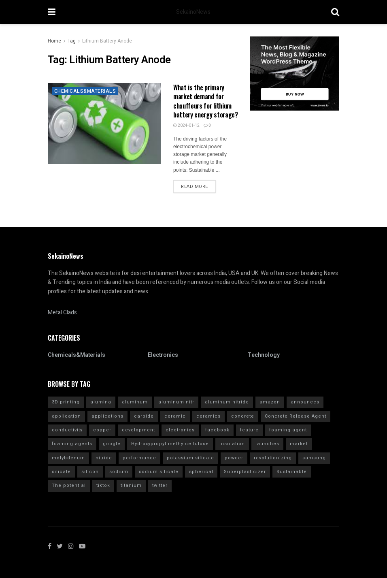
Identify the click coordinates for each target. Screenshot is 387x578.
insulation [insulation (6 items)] (232, 443)
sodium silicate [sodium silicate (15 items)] (159, 471)
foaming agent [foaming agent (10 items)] (288, 430)
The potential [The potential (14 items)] (69, 485)
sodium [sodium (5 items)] (118, 471)
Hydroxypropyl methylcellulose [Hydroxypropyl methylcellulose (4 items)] (170, 443)
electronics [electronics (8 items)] (180, 430)
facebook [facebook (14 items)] (217, 430)
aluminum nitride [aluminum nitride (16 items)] (227, 402)
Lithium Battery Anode (107, 41)
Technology (263, 355)
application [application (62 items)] (66, 416)
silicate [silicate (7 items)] (61, 471)
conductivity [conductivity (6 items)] (67, 430)
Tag (72, 41)
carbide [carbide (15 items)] (144, 416)
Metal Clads (62, 312)
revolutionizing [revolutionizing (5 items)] (273, 457)
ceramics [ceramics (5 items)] (208, 416)
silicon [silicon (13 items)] (90, 471)
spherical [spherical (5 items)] (201, 471)
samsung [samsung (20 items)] (314, 457)
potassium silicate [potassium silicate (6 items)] (190, 457)
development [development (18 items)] (138, 430)
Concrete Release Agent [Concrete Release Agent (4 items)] (295, 416)
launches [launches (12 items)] (267, 443)
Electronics (163, 355)
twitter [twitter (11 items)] (160, 485)
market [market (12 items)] (299, 443)
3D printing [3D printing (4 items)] (66, 402)
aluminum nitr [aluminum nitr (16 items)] (176, 402)
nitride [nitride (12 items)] (104, 457)
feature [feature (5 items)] (249, 430)
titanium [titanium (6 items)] (131, 485)
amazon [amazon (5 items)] (269, 402)
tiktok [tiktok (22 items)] (103, 485)
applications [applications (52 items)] (107, 416)
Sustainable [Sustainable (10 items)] (291, 471)
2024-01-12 (186, 125)
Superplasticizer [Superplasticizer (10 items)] (245, 471)
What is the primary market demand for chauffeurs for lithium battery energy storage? (205, 101)
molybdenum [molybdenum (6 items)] (68, 457)
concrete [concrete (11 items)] (242, 416)
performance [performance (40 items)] (139, 457)
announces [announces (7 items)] (305, 402)
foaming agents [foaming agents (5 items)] (72, 443)
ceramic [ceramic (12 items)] (175, 416)
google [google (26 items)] (112, 443)
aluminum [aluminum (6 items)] (135, 402)
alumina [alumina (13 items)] (100, 402)
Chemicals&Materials (85, 91)
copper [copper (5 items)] (102, 430)
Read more (194, 186)
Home (54, 41)
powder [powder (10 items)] (234, 457)
